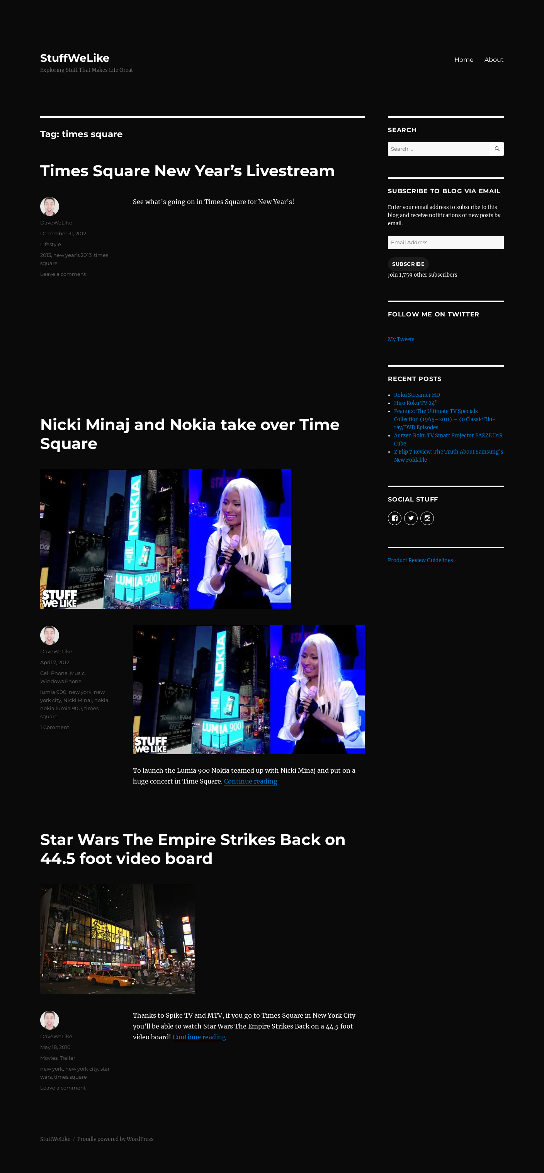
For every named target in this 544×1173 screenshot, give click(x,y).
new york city (81, 1069)
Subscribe (408, 264)
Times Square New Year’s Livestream (187, 170)
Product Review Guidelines (420, 560)
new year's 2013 (72, 255)
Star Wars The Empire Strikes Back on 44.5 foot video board (193, 849)
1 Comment (54, 727)
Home (464, 59)
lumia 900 (53, 692)
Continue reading (250, 781)
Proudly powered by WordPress (115, 1139)
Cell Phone (54, 673)
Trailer (67, 1058)
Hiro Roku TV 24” (416, 403)
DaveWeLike (56, 222)
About (494, 59)
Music (77, 673)
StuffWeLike (75, 58)
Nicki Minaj (77, 700)
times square (70, 1077)
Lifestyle (50, 244)
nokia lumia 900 (61, 708)
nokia (101, 700)
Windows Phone (61, 681)
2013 (45, 255)
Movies (49, 1058)
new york (80, 692)
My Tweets (401, 339)
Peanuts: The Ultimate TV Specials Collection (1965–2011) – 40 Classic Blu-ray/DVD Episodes (444, 419)
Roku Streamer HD (417, 395)
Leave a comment (63, 274)
